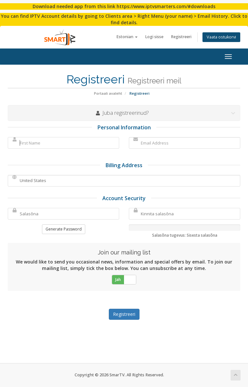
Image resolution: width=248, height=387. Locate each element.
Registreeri (181, 36)
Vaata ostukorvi (221, 37)
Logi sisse (154, 36)
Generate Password (64, 229)
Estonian (127, 36)
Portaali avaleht (108, 93)
